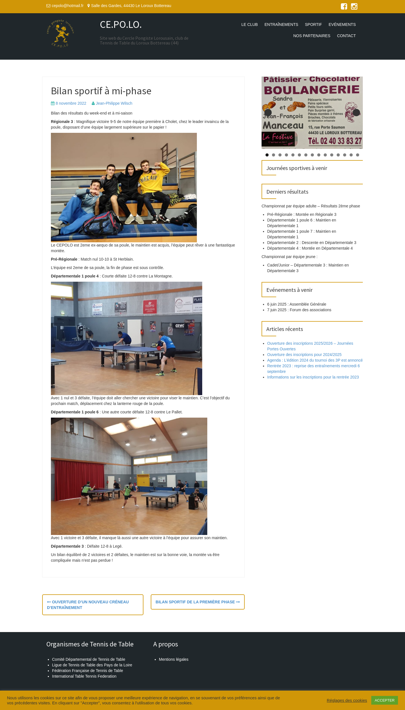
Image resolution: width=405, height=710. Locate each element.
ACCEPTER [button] (385, 700)
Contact (346, 35)
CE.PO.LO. (121, 24)
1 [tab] (267, 154)
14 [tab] (351, 154)
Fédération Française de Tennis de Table (87, 670)
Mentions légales (173, 659)
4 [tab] (286, 154)
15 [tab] (357, 154)
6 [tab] (299, 154)
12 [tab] (338, 154)
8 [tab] (312, 154)
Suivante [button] (356, 112)
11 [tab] (331, 154)
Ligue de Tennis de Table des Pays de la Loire (92, 665)
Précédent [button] (268, 112)
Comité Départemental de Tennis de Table (88, 659)
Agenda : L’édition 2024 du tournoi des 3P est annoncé (315, 360)
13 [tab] (344, 154)
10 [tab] (325, 154)
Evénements (342, 24)
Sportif (313, 24)
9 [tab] (318, 154)
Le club (249, 24)
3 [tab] (280, 154)
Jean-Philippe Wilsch (114, 103)
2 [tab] (273, 154)
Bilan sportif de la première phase (198, 602)
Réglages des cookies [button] (347, 700)
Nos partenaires (311, 35)
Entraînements (281, 24)
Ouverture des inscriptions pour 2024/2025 (304, 354)
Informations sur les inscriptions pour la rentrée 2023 (313, 377)
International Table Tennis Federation (84, 676)
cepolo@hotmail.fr (68, 5)
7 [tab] (305, 154)
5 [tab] (292, 154)
